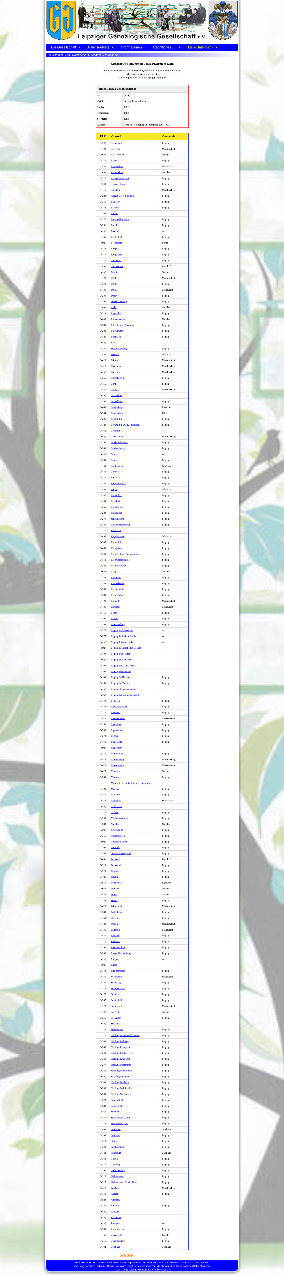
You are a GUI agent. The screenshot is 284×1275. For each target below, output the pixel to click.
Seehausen (116, 1017)
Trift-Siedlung (118, 1170)
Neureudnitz (117, 830)
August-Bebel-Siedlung (122, 195)
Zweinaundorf (118, 1241)
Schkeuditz (116, 976)
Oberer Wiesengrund (121, 853)
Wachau (115, 1188)
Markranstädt (117, 765)
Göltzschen (116, 395)
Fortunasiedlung (119, 348)
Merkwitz (115, 771)
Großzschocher (118, 448)
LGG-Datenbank (203, 47)
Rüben (114, 964)
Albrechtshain (118, 154)
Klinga (114, 571)
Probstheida (116, 912)
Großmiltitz (116, 419)
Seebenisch (116, 1006)
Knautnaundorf (118, 589)
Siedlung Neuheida (120, 1082)
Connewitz (116, 260)
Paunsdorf (116, 865)
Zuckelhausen (117, 1229)
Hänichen (115, 477)
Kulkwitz (115, 601)
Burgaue (115, 248)
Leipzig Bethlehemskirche (123, 636)
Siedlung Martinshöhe (121, 1070)
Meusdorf (115, 777)
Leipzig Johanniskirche (122, 642)
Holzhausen (116, 512)
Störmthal (116, 1129)
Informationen (134, 47)
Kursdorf (115, 606)
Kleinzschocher (118, 565)
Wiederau (115, 1199)
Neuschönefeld (118, 835)
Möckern (115, 794)
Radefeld (115, 929)
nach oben (127, 1255)
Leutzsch (115, 700)
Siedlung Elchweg (120, 1041)
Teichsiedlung (117, 1147)
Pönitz (114, 894)
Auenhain (115, 190)
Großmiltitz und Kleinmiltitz (125, 424)
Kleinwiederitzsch (120, 559)
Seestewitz (116, 1023)
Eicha (114, 307)
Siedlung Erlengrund (121, 1047)
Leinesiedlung (118, 624)
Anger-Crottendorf (120, 178)
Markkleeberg (117, 759)
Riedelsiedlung (118, 947)
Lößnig (114, 736)
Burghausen (116, 254)
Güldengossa (117, 466)
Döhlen (114, 278)
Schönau (115, 994)
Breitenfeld (116, 237)
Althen (114, 160)
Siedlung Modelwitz (121, 1076)
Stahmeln (115, 1111)
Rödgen (115, 959)
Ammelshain (117, 172)
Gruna (114, 454)
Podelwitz (116, 882)
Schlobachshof (118, 988)
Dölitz (114, 284)
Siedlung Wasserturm (121, 1094)
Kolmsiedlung (118, 595)
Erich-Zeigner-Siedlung (122, 325)
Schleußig (116, 982)
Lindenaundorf (118, 718)
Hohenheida (117, 507)
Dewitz (114, 272)
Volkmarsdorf (117, 1176)
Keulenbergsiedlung (120, 524)
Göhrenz (115, 389)
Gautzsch (115, 372)
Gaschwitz (116, 366)
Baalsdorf (116, 201)
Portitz (114, 900)
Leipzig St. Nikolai (120, 677)
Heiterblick (116, 495)
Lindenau (115, 712)
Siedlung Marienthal (121, 1064)
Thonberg (115, 1164)
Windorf (115, 1205)
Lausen (114, 618)
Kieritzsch (116, 530)
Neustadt (115, 847)
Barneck (115, 207)
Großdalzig (116, 407)
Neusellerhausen (119, 841)
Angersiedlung (118, 184)
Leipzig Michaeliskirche (123, 665)
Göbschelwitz (117, 378)
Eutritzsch (116, 336)
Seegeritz (115, 1012)
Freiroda (115, 354)
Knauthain (116, 577)
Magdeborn (116, 747)
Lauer (114, 612)
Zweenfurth (116, 1235)
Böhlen (114, 213)
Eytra (113, 342)
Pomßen (115, 888)
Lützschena (116, 741)
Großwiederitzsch (119, 442)
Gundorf (115, 471)
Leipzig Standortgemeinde (123, 689)
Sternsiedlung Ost (119, 1123)
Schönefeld (116, 1000)
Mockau (115, 789)
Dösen (114, 295)
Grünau (114, 460)
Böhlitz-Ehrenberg (120, 219)
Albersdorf (116, 149)
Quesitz (114, 924)
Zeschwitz (116, 1217)
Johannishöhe (117, 518)
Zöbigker (115, 1223)
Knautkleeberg (118, 583)
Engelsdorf (116, 313)
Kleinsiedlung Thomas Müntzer (126, 554)
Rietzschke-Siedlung (121, 953)
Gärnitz (114, 360)
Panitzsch (115, 859)
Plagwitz (115, 871)
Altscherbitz (117, 166)
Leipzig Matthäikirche (122, 659)
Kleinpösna (116, 548)
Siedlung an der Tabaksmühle (125, 1035)
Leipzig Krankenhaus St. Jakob (126, 647)
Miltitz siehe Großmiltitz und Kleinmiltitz (131, 783)
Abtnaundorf (117, 143)
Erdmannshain (118, 319)
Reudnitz (115, 941)
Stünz (114, 1141)
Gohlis (114, 383)
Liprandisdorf (117, 730)
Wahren (115, 1193)
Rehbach (115, 935)
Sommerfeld (117, 1100)
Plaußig (114, 876)
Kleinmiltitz (117, 542)
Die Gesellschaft (66, 47)
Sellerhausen (117, 1029)
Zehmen (115, 1211)
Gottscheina (116, 401)
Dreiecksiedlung (119, 301)
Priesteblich (116, 906)
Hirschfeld (116, 501)
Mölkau (115, 812)
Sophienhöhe (117, 1106)
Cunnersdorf (117, 266)
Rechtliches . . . (167, 47)
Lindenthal (116, 724)
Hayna (114, 489)
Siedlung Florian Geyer (122, 1053)
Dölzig (114, 289)
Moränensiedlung (119, 818)
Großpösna (116, 430)
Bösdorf (115, 231)
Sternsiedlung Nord (120, 1117)
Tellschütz (116, 1152)
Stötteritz (115, 1135)
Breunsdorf (116, 242)
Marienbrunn (117, 753)
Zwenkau (115, 1246)
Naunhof (115, 824)
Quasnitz (115, 918)
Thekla (114, 1158)
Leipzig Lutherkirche (121, 653)
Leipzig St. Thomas (120, 683)
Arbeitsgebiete (100, 47)
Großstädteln (117, 436)
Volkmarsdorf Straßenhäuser (124, 1182)
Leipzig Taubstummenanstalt (125, 695)
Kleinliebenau (118, 536)
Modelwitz (116, 800)
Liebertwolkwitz (119, 706)
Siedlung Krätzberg (120, 1058)
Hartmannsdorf (118, 483)
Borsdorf (115, 225)
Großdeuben (117, 413)
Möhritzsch (116, 806)
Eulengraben (117, 330)
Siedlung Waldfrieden (121, 1088)
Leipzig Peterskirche (121, 671)
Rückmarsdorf (118, 970)
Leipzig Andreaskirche (122, 630)
